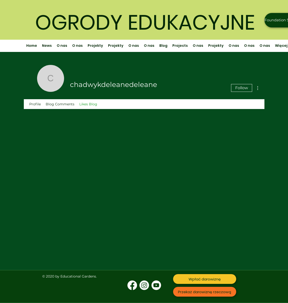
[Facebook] (132, 285)
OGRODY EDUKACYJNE (145, 22)
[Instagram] (144, 285)
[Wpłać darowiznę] (204, 279)
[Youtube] (156, 285)
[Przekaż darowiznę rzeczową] (204, 292)
